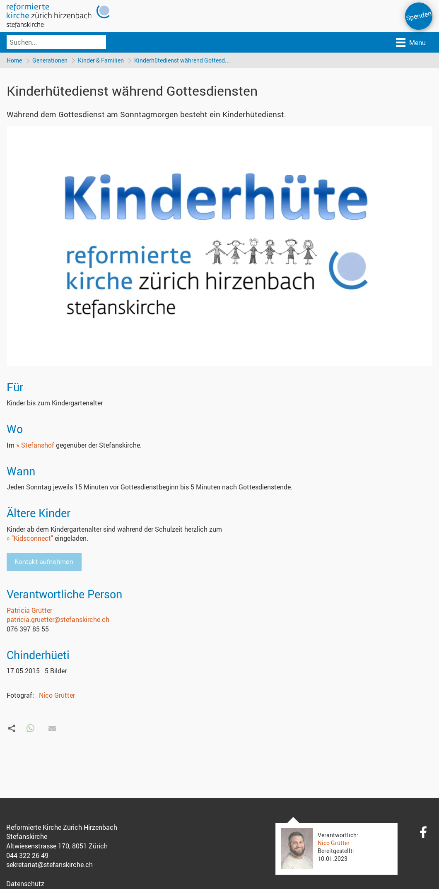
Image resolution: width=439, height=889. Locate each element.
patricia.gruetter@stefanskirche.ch (58, 619)
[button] (30, 729)
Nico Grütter (57, 695)
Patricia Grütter (29, 610)
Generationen (50, 60)
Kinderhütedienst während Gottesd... (183, 60)
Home (14, 60)
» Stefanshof (35, 445)
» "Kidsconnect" (30, 538)
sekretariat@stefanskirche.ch (49, 865)
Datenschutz (25, 884)
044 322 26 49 (27, 855)
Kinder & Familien (102, 60)
